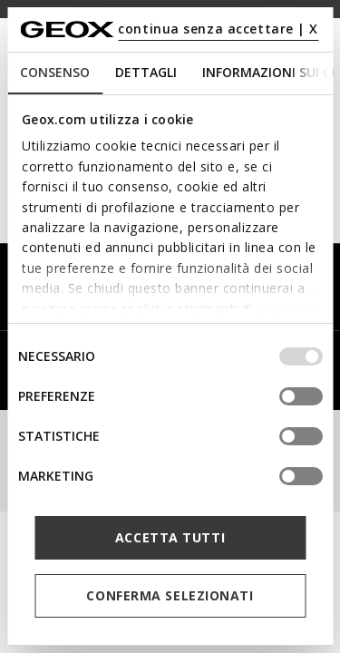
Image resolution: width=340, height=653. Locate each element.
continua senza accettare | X (218, 28)
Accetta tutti (170, 537)
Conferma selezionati (169, 595)
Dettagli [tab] (146, 72)
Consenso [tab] (55, 72)
